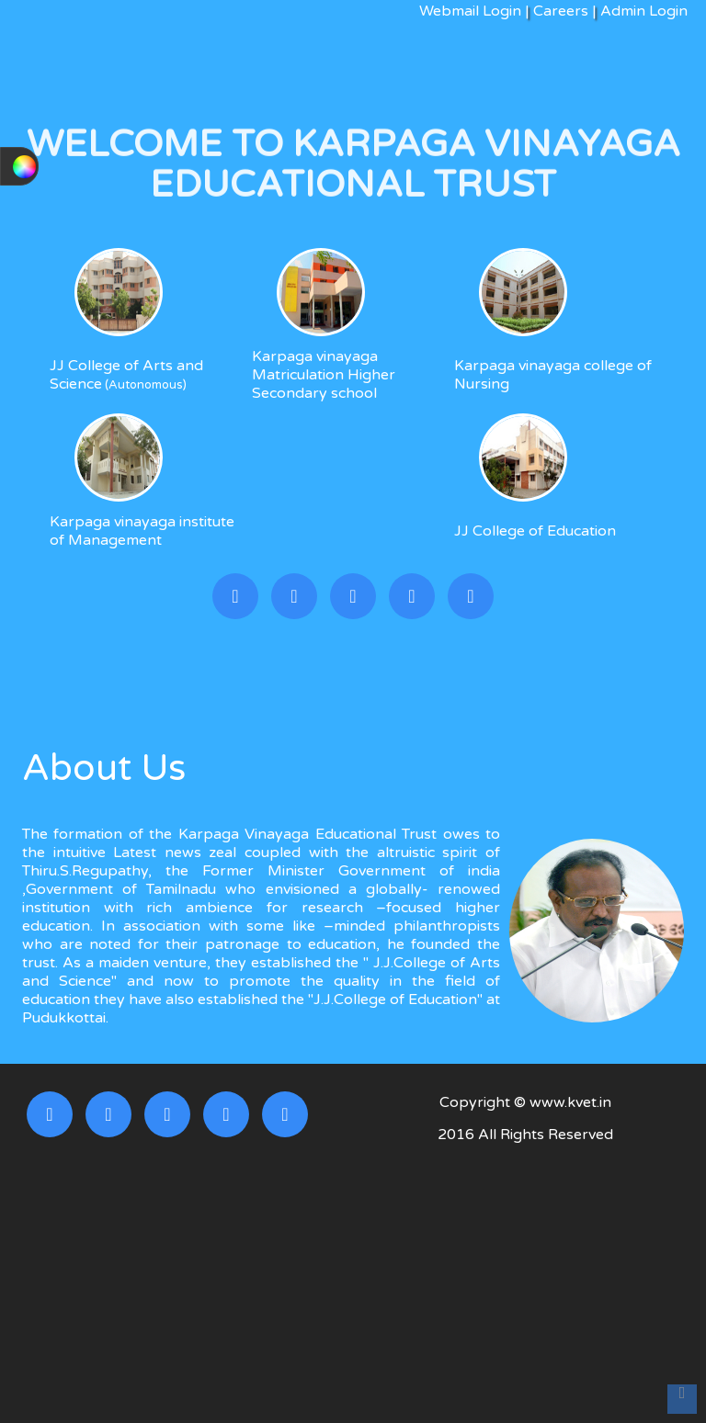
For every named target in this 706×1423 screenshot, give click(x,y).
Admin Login (642, 11)
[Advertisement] (525, 1285)
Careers (561, 11)
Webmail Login (470, 11)
